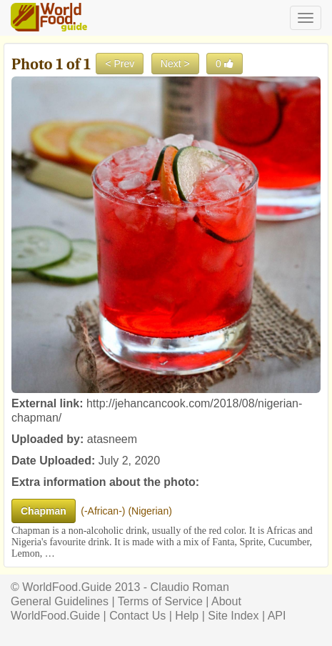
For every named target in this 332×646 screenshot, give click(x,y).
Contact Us (137, 616)
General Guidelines (60, 601)
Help (186, 616)
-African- (103, 511)
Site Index (233, 616)
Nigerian (149, 511)
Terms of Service (160, 601)
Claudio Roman (190, 587)
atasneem (112, 439)
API (277, 616)
